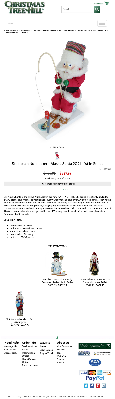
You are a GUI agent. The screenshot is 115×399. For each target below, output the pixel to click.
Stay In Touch (46, 353)
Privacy (61, 349)
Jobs (59, 352)
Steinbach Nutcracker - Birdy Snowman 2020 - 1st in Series (57, 281)
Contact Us (10, 349)
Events (60, 362)
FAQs (25, 349)
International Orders (28, 354)
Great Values (46, 349)
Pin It (65, 189)
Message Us (10, 346)
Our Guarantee (64, 346)
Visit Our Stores (61, 358)
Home (6, 30)
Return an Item (30, 365)
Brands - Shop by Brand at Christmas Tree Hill (29, 30)
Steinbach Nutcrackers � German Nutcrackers (68, 30)
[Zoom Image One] (57, 155)
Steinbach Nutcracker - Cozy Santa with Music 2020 (95, 281)
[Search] (77, 9)
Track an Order (29, 346)
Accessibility (10, 352)
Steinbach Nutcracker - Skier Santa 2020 (20, 320)
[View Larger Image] (57, 90)
